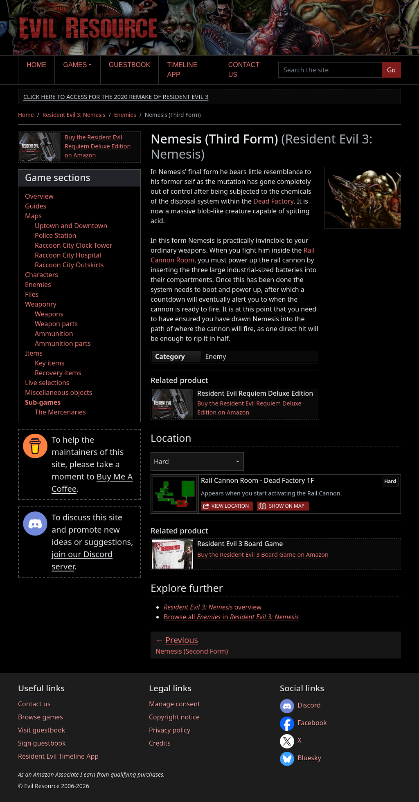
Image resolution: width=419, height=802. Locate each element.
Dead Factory (273, 201)
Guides (35, 206)
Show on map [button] (286, 505)
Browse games (40, 716)
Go (391, 69)
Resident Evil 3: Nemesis (74, 115)
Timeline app (182, 69)
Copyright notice (174, 716)
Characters (41, 274)
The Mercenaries (60, 412)
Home (36, 64)
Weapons (49, 313)
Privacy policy (169, 730)
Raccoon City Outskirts (69, 264)
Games (75, 64)
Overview (39, 196)
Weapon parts (56, 323)
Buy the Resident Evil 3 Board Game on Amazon (263, 554)
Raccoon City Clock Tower (74, 245)
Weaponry (40, 304)
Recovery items (58, 372)
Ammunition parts (63, 343)
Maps (33, 215)
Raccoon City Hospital (68, 255)
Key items (49, 362)
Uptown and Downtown (71, 225)
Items (34, 353)
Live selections (47, 382)
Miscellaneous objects (58, 392)
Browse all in (231, 616)
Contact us (243, 69)
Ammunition (54, 333)
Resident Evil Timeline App (58, 756)
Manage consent (174, 703)
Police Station (56, 235)
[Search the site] (330, 70)
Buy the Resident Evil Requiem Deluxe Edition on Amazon (98, 146)
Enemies (125, 115)
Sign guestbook (42, 743)
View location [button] (230, 505)
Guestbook (129, 64)
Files (31, 294)
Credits (160, 743)
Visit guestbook (41, 730)
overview (212, 607)
